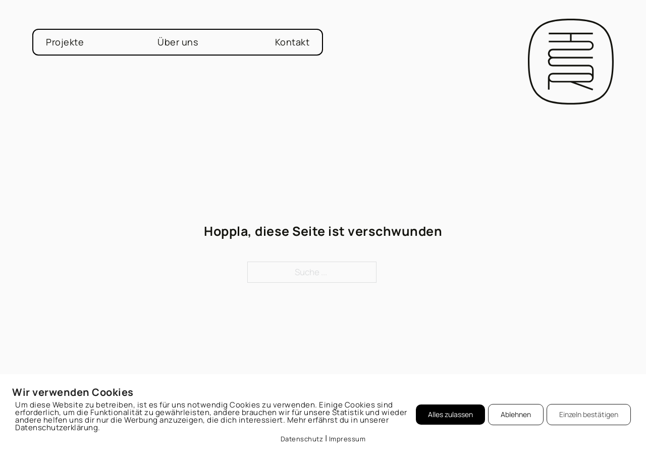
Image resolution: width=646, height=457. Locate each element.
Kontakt (292, 42)
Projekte (65, 42)
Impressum (347, 438)
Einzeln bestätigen (588, 414)
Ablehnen (516, 414)
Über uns (177, 42)
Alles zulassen (450, 414)
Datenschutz (302, 438)
